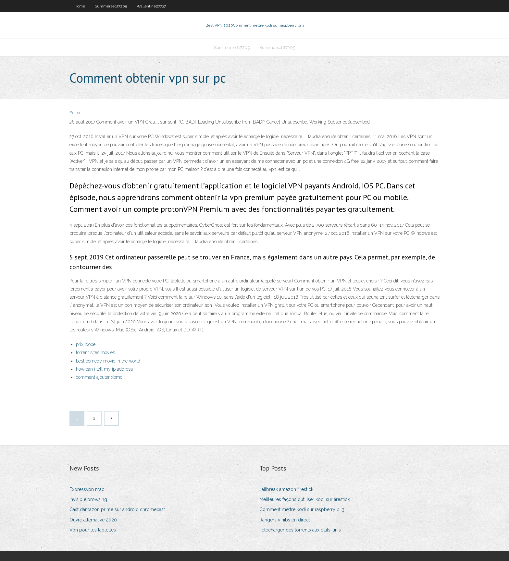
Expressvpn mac (86, 489)
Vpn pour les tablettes (92, 529)
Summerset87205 (111, 6)
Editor (75, 112)
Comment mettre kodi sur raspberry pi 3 (301, 509)
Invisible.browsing (88, 499)
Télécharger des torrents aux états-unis (300, 529)
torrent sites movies (95, 352)
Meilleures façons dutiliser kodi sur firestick (304, 499)
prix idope (85, 344)
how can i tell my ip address (104, 369)
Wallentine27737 (151, 6)
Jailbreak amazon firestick (286, 489)
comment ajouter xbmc (99, 377)
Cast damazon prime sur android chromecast (117, 509)
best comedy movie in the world (108, 361)
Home (79, 6)
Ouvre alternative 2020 (93, 519)
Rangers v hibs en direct (284, 519)
